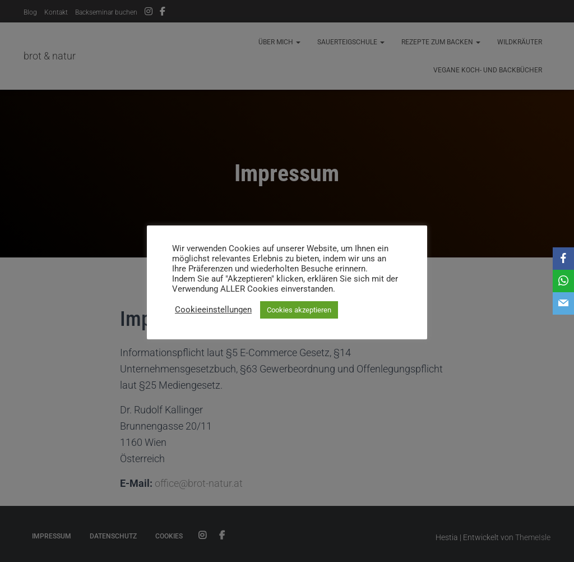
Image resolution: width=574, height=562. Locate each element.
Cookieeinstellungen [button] (213, 310)
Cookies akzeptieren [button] (299, 310)
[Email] (563, 303)
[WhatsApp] (563, 281)
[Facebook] (563, 258)
